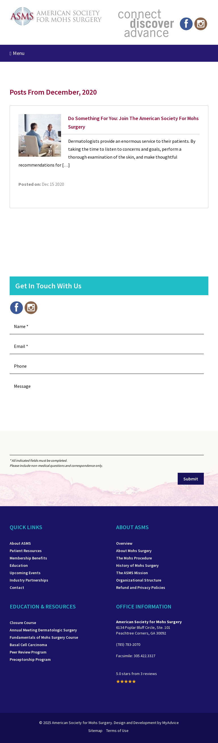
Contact (17, 587)
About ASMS (20, 543)
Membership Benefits (28, 558)
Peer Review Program (28, 652)
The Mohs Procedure (134, 558)
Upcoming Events (25, 572)
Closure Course (23, 622)
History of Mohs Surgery (137, 565)
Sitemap (95, 730)
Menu (17, 53)
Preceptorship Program (30, 659)
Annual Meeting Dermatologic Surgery (43, 630)
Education (19, 565)
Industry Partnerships (29, 580)
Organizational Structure (138, 580)
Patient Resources (26, 550)
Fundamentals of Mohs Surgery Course (44, 637)
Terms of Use (117, 730)
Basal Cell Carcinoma (28, 644)
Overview (124, 543)
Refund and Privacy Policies (140, 587)
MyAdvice (170, 722)
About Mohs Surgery (134, 550)
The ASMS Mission (132, 572)
